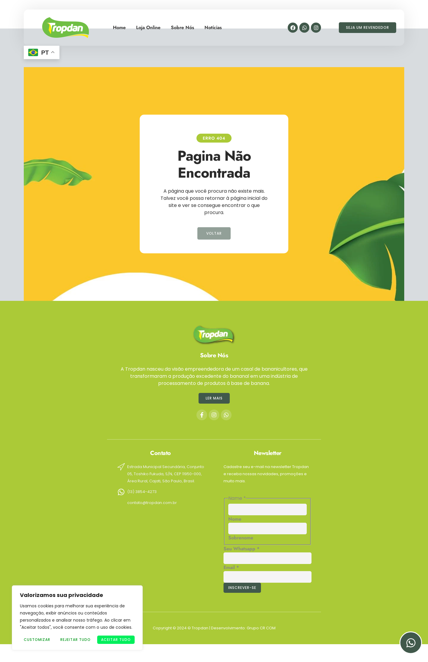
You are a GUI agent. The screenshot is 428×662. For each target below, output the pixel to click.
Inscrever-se (242, 587)
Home (119, 25)
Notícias (213, 25)
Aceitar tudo (116, 639)
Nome (234, 519)
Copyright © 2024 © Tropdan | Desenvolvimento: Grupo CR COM (214, 628)
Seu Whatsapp (241, 548)
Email (231, 567)
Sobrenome (240, 537)
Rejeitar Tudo (75, 639)
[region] (77, 617)
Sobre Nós (182, 25)
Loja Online (148, 25)
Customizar (37, 639)
